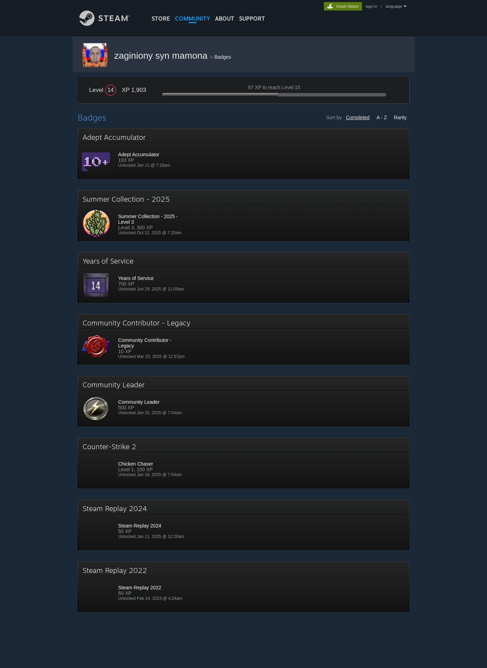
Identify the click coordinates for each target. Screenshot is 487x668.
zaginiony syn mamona (162, 55)
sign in (371, 6)
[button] (244, 153)
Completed (358, 117)
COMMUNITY (192, 18)
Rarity (400, 117)
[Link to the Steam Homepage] (110, 24)
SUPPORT (252, 18)
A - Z (381, 117)
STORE (161, 18)
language (393, 6)
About (224, 18)
